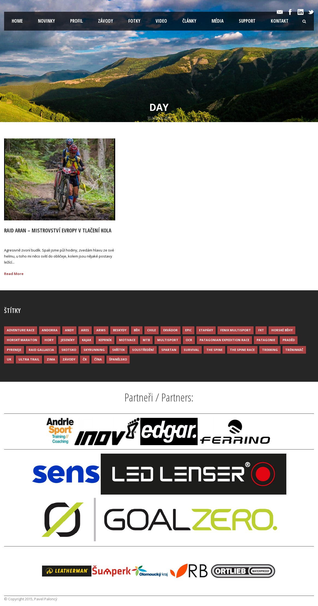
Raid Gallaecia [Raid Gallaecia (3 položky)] (41, 350)
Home (17, 21)
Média (218, 21)
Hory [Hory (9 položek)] (49, 340)
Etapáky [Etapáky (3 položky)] (206, 330)
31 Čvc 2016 (20, 239)
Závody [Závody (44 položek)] (69, 359)
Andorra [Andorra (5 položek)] (50, 330)
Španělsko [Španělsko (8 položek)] (118, 359)
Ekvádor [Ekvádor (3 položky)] (170, 330)
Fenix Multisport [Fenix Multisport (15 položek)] (235, 330)
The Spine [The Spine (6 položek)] (214, 350)
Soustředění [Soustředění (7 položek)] (143, 350)
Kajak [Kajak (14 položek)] (86, 340)
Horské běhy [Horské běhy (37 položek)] (282, 330)
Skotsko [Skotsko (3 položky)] (68, 350)
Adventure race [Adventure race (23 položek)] (20, 330)
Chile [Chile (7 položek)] (151, 330)
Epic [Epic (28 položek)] (188, 330)
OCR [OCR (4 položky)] (189, 340)
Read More (13, 273)
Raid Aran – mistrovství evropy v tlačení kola (57, 230)
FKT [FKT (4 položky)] (261, 330)
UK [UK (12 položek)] (9, 359)
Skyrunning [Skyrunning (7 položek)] (94, 350)
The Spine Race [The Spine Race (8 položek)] (242, 350)
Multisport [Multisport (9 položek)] (167, 340)
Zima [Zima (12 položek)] (51, 359)
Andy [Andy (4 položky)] (69, 330)
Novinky (46, 21)
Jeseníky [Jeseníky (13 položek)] (68, 340)
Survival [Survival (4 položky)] (191, 350)
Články (189, 21)
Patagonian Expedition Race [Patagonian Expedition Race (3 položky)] (224, 340)
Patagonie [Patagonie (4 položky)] (266, 340)
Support (247, 21)
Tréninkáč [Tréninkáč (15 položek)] (294, 350)
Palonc (45, 239)
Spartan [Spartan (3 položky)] (168, 350)
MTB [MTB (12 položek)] (146, 340)
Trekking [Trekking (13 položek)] (270, 350)
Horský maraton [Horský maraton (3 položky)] (22, 340)
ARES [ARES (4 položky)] (85, 330)
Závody (105, 21)
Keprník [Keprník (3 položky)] (105, 340)
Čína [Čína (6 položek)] (98, 359)
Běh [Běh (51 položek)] (137, 330)
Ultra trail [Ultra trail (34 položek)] (29, 359)
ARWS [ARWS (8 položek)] (101, 330)
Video (161, 21)
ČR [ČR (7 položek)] (85, 359)
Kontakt (280, 21)
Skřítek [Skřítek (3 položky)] (118, 350)
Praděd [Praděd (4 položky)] (289, 340)
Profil (76, 21)
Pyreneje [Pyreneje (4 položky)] (14, 350)
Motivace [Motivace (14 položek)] (127, 340)
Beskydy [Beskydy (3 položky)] (119, 330)
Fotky (134, 21)
